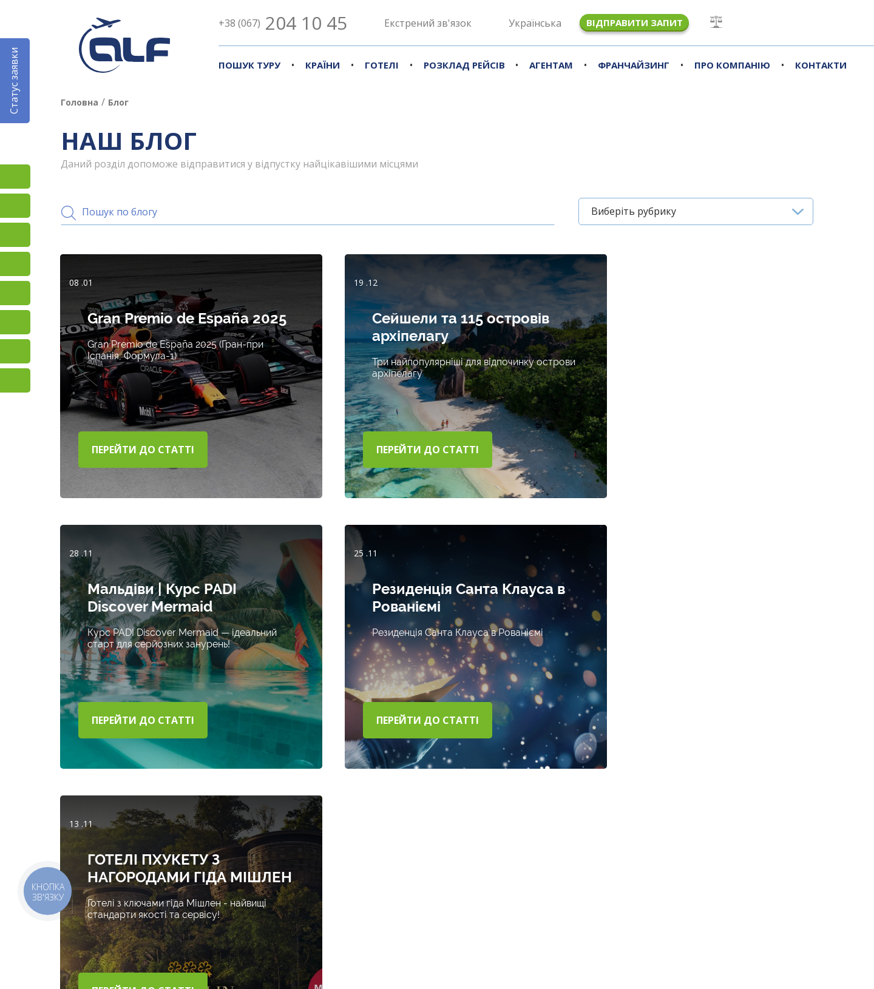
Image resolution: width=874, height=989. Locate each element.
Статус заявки (14, 80)
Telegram (15, 380)
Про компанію (732, 65)
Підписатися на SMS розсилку (15, 293)
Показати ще (778, 811)
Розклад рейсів (464, 65)
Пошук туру (249, 65)
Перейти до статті (143, 448)
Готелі (382, 65)
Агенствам (471, 903)
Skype (15, 351)
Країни (322, 65)
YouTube (15, 264)
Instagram (15, 176)
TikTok (15, 235)
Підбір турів (217, 903)
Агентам (551, 65)
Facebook (15, 206)
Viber (15, 322)
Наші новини (734, 903)
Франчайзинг (633, 65)
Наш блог (597, 903)
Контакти (821, 65)
